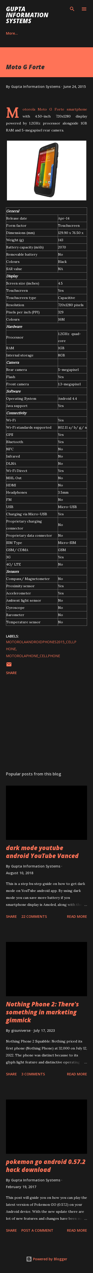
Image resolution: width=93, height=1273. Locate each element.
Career (11, 33)
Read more (77, 916)
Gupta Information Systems (27, 15)
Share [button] (11, 672)
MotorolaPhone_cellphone (33, 655)
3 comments (33, 1074)
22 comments (34, 916)
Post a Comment (37, 1230)
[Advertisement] (46, 724)
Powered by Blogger (46, 1259)
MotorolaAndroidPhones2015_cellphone (41, 645)
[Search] (72, 9)
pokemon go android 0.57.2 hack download (46, 1165)
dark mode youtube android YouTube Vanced (42, 852)
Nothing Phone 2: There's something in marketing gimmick (42, 1012)
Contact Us (40, 33)
